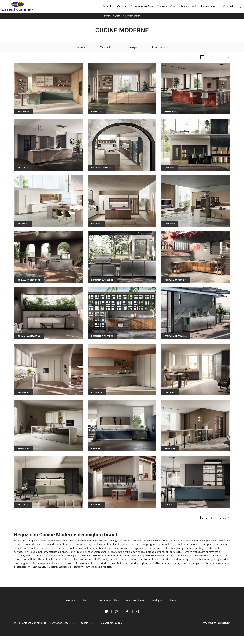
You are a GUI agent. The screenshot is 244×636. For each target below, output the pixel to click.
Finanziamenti (209, 6)
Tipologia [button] (131, 47)
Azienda (107, 6)
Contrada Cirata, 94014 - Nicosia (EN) (72, 622)
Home (107, 16)
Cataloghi (156, 600)
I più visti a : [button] (159, 47)
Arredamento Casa (142, 6)
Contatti (228, 6)
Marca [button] (81, 47)
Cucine (121, 6)
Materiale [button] (105, 47)
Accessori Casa (167, 6)
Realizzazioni (188, 6)
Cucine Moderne (131, 16)
